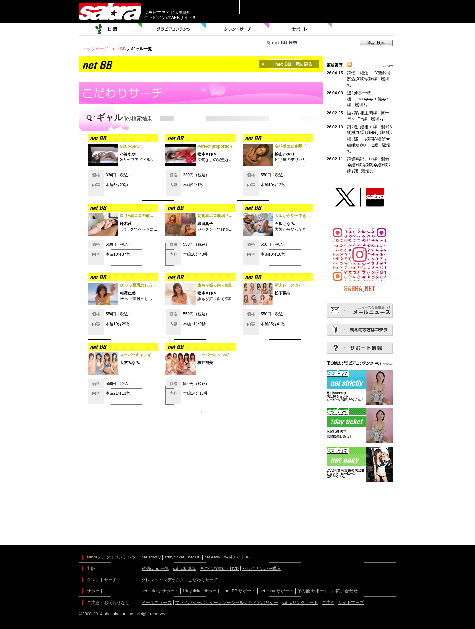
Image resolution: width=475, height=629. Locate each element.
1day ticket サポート (201, 590)
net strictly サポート (160, 590)
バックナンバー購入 (261, 568)
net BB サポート (240, 590)
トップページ (95, 48)
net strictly (151, 557)
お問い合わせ (345, 590)
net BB (119, 48)
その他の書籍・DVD (219, 568)
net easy (212, 557)
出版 (110, 29)
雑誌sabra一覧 (155, 568)
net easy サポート (276, 590)
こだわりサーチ (203, 579)
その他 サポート (313, 590)
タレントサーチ (237, 29)
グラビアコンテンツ (174, 29)
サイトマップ (351, 602)
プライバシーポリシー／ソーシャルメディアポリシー (226, 602)
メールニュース (157, 602)
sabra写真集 (184, 568)
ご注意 (328, 602)
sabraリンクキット (300, 602)
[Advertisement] (360, 513)
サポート (300, 29)
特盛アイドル (237, 557)
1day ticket (174, 557)
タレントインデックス (163, 579)
